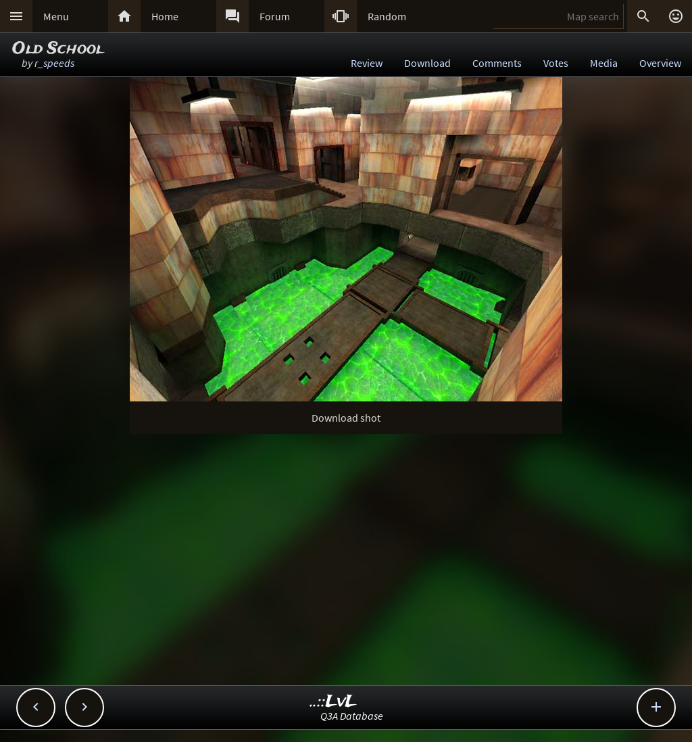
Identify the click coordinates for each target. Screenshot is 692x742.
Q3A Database (351, 715)
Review (366, 63)
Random (387, 16)
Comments (497, 63)
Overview (660, 63)
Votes (555, 63)
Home (164, 16)
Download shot (346, 417)
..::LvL (333, 702)
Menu (56, 16)
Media (604, 63)
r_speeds (54, 63)
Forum (275, 16)
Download (427, 63)
